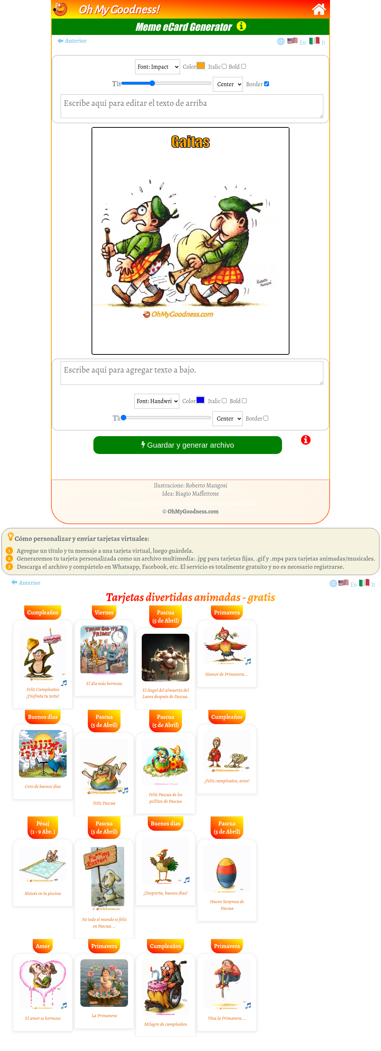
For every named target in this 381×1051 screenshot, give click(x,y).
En (304, 43)
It (323, 43)
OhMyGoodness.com (193, 511)
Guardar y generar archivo (187, 445)
